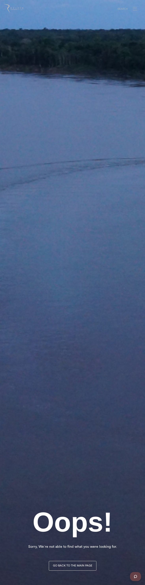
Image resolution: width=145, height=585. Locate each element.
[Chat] (135, 576)
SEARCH (123, 9)
